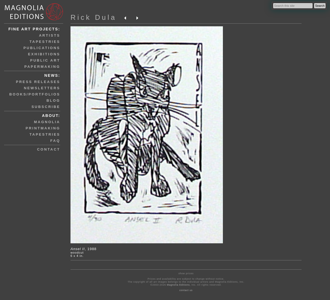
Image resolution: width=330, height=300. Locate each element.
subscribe (45, 107)
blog (53, 100)
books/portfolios (34, 94)
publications (41, 48)
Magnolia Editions (178, 284)
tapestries (45, 42)
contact (48, 149)
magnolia (47, 122)
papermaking (42, 67)
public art (45, 60)
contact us (186, 290)
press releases (38, 82)
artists (49, 35)
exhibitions (44, 54)
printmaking (43, 128)
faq (55, 141)
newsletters (42, 88)
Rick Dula (94, 17)
